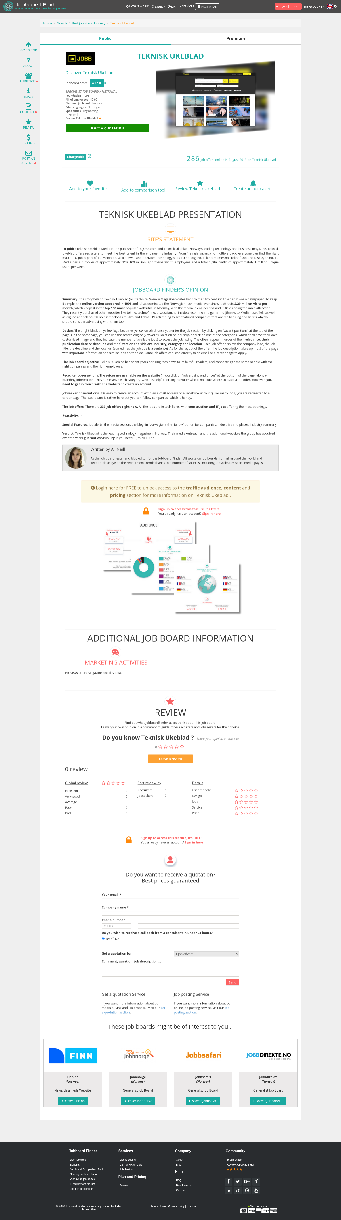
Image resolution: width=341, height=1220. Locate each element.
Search (158, 7)
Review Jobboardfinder (240, 1167)
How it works (137, 6)
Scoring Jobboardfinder (84, 1174)
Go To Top (28, 48)
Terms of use (158, 1206)
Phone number (113, 934)
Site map (192, 1206)
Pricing (29, 140)
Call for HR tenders (130, 1164)
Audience (27, 79)
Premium (124, 1185)
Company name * (115, 921)
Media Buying (127, 1159)
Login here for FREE (116, 502)
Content (27, 109)
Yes (106, 953)
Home (47, 23)
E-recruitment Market (82, 1184)
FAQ (178, 1180)
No (115, 953)
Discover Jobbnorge (138, 1101)
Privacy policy (176, 1206)
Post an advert (28, 158)
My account (314, 7)
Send (232, 996)
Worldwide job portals (83, 1179)
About (28, 63)
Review (28, 125)
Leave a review (170, 773)
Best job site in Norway (88, 23)
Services (186, 6)
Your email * (111, 909)
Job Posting (126, 1169)
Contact (180, 1190)
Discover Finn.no (73, 1101)
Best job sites (78, 1159)
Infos (28, 94)
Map (172, 7)
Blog (178, 1164)
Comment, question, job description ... (131, 975)
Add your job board (288, 6)
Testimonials (234, 1159)
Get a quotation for (117, 967)
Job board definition (81, 1188)
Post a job (207, 6)
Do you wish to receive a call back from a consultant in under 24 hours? (157, 947)
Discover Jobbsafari (203, 1101)
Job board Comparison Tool (86, 1169)
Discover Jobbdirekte (268, 1101)
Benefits (75, 1164)
